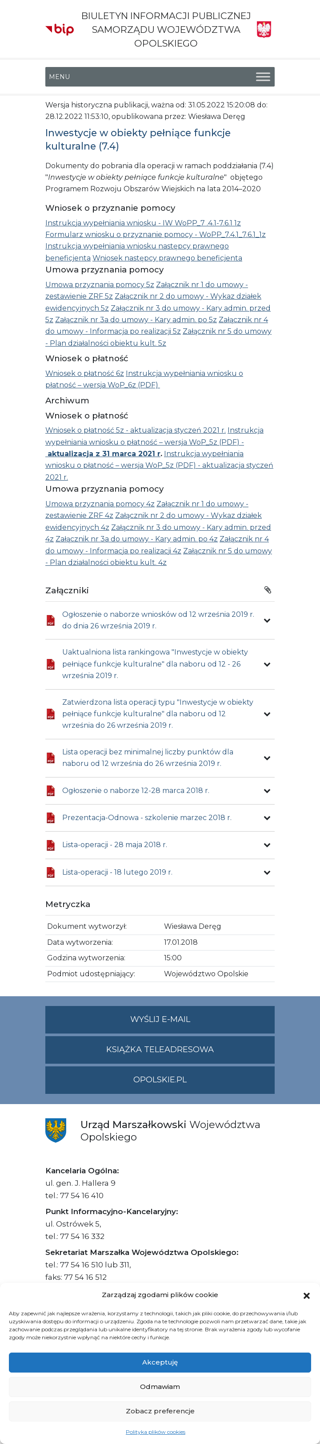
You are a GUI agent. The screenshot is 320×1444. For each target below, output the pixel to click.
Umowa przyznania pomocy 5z (99, 284)
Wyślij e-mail (202, 1023)
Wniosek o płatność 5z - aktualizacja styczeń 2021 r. (135, 430)
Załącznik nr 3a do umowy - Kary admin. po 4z (137, 539)
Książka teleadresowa (160, 1049)
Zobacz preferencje (160, 1411)
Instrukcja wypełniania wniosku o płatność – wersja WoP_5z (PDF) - (154, 442)
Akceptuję (160, 1362)
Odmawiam (160, 1386)
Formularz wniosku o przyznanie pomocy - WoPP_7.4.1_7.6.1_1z (155, 234)
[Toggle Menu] (263, 76)
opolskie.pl (160, 1080)
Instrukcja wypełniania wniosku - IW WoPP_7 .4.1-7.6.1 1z (143, 223)
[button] (306, 1294)
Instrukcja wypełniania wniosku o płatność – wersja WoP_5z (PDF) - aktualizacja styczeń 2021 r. (159, 465)
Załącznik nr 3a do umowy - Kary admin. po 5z (136, 320)
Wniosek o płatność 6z (84, 373)
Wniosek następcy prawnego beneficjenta (167, 258)
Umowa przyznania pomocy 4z (100, 504)
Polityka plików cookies (155, 1431)
